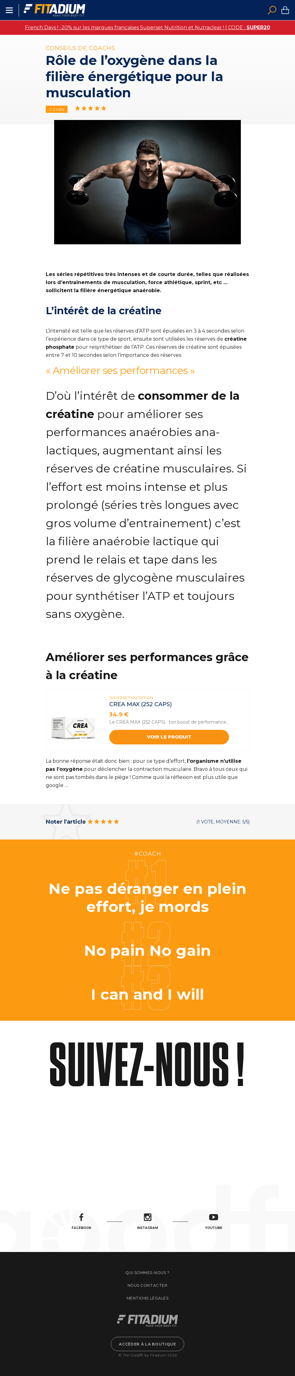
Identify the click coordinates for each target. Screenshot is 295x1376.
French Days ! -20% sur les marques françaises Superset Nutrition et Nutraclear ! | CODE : (147, 27)
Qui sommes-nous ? (147, 1272)
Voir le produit (169, 737)
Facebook (81, 1221)
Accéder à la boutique (147, 1344)
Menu (9, 10)
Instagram (147, 1221)
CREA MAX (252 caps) (140, 704)
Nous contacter (147, 1285)
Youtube (213, 1221)
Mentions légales (147, 1298)
